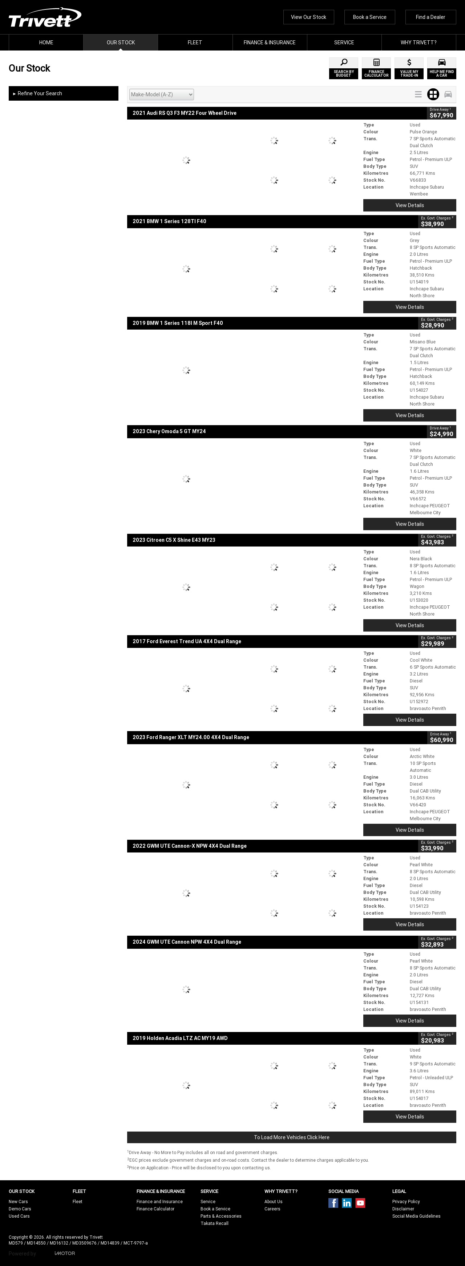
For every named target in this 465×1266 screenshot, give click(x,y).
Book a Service (370, 17)
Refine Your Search (37, 93)
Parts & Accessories (221, 1216)
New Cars (18, 1201)
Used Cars (19, 1216)
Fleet (77, 1201)
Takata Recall (215, 1223)
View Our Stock (308, 17)
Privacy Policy (406, 1201)
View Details (410, 205)
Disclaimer (403, 1208)
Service (208, 1201)
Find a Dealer (430, 17)
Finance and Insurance (160, 1201)
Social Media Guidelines (416, 1216)
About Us (273, 1201)
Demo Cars (20, 1208)
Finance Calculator (155, 1208)
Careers (272, 1208)
